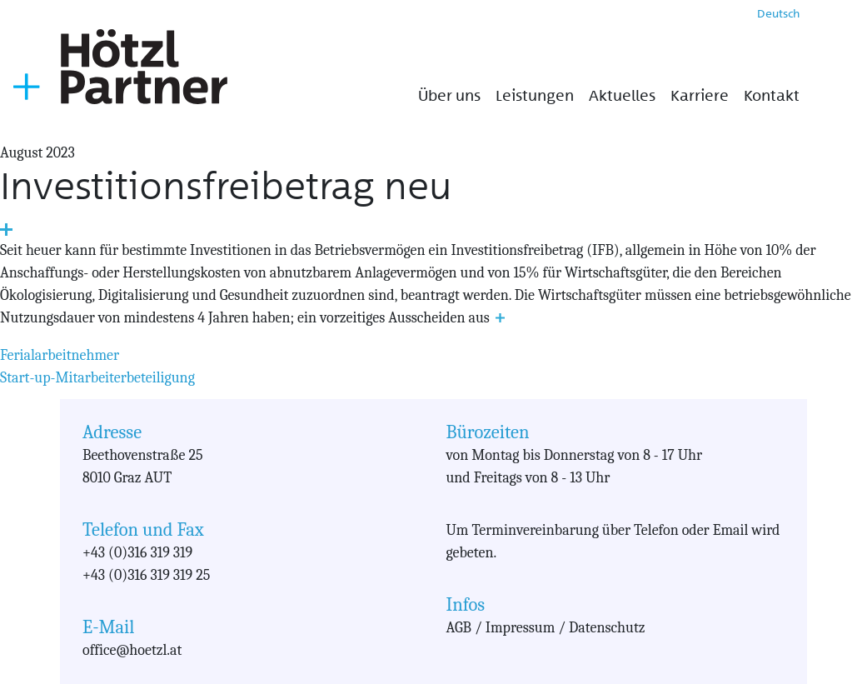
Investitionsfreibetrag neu (226, 186)
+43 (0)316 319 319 (137, 553)
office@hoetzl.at (132, 650)
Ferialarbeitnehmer (59, 355)
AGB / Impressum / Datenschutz (545, 628)
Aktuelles (622, 96)
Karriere (699, 96)
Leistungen (535, 96)
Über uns (449, 96)
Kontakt (772, 96)
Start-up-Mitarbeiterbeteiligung (97, 378)
